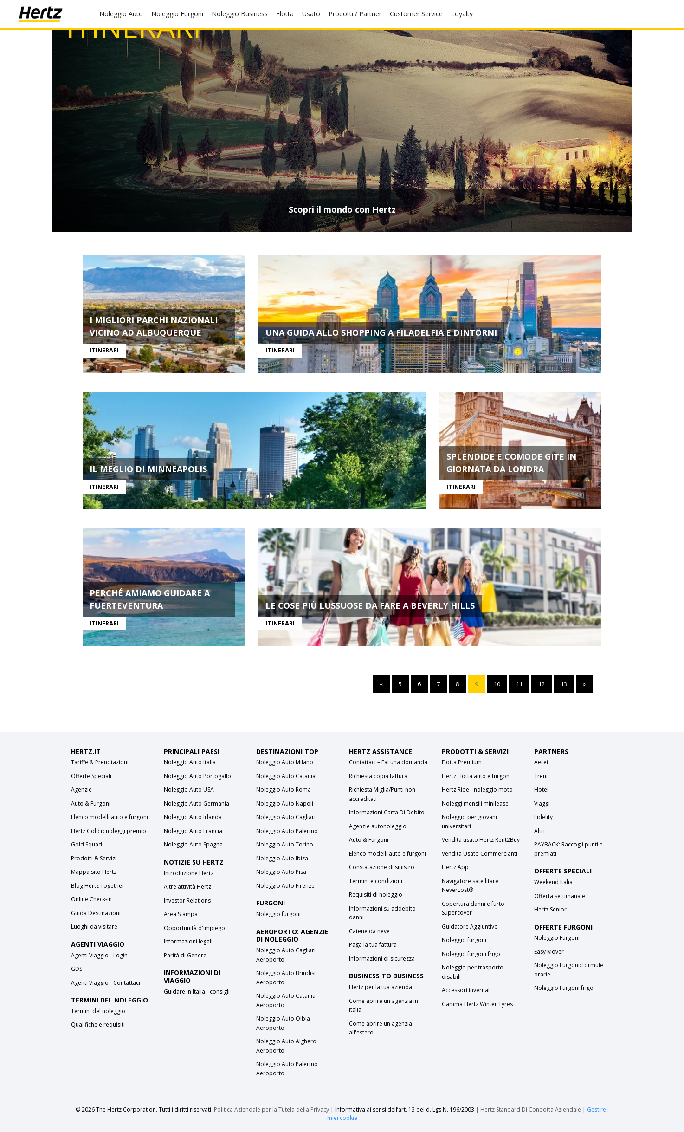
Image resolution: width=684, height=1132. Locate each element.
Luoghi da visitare (94, 927)
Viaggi (542, 804)
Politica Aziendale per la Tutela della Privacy (271, 1110)
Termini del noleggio (98, 1011)
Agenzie (81, 790)
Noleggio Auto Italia (190, 763)
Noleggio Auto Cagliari (286, 817)
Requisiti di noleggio (375, 895)
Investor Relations (187, 901)
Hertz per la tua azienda (380, 987)
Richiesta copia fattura (378, 777)
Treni (541, 777)
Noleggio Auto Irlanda (193, 817)
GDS (76, 969)
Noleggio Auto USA (189, 790)
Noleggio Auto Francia (193, 831)
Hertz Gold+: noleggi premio (108, 831)
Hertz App (455, 868)
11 (519, 684)
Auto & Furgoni (90, 804)
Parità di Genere (185, 956)
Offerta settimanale (559, 896)
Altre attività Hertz (187, 887)
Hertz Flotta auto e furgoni (476, 777)
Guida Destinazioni (96, 913)
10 (497, 684)
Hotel (541, 790)
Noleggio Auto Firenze (285, 886)
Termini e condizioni (375, 881)
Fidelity (543, 817)
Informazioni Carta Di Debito (387, 813)
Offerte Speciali (91, 777)
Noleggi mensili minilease (475, 804)
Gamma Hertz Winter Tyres (477, 1004)
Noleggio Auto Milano (284, 763)
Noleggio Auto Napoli (284, 804)
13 (564, 684)
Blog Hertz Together (97, 886)
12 (541, 684)
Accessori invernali (466, 991)
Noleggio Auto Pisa (281, 872)
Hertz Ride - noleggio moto (477, 790)
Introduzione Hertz (188, 874)
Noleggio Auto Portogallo (197, 777)
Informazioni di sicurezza (382, 959)
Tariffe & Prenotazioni (100, 763)
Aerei (541, 763)
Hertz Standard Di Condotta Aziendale (531, 1110)
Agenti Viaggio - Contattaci (105, 983)
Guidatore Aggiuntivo (470, 927)
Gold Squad (86, 845)
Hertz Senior (550, 910)
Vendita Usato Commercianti (479, 854)
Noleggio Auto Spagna (193, 845)
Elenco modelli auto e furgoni (109, 817)
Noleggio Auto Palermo (287, 831)
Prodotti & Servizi (93, 859)
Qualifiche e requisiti (98, 1025)
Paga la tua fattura (373, 945)
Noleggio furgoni (278, 914)
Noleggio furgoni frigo (471, 954)
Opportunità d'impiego (194, 928)
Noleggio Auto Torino (284, 845)
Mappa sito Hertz (93, 872)
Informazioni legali (188, 942)
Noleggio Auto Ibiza (282, 859)
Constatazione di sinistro (381, 868)
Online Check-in (91, 900)
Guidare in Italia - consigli (197, 992)
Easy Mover (549, 952)
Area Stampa (181, 914)
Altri (539, 831)
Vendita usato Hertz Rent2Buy (481, 840)
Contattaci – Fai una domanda (388, 763)
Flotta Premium (462, 763)
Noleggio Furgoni (557, 938)
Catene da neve (369, 932)
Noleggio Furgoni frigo (564, 988)
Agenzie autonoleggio (378, 827)
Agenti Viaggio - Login (99, 956)
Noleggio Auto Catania (286, 777)
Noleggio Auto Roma (283, 790)
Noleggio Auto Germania (196, 804)
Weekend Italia (553, 882)
